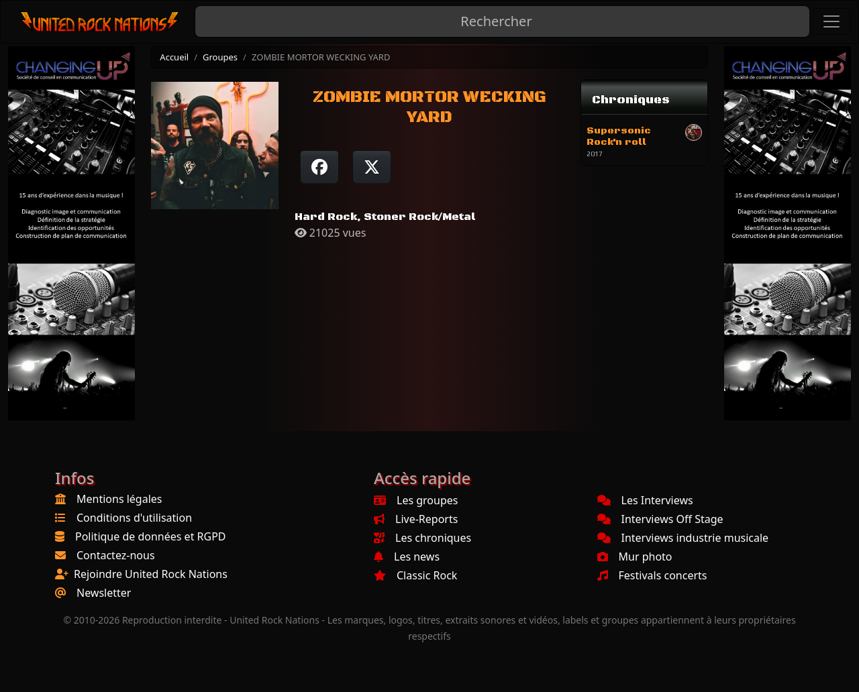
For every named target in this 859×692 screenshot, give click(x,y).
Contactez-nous (116, 555)
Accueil (174, 57)
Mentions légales (119, 499)
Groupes (220, 57)
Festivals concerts (652, 575)
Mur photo (634, 556)
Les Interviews (645, 500)
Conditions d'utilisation (134, 517)
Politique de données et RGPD (150, 536)
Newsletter (104, 592)
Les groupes (416, 500)
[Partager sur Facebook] (319, 167)
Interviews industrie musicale (683, 537)
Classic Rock (415, 575)
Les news (407, 556)
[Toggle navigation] (831, 21)
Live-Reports (416, 519)
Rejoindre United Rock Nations (151, 574)
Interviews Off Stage (660, 519)
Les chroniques (422, 537)
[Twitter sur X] (371, 167)
